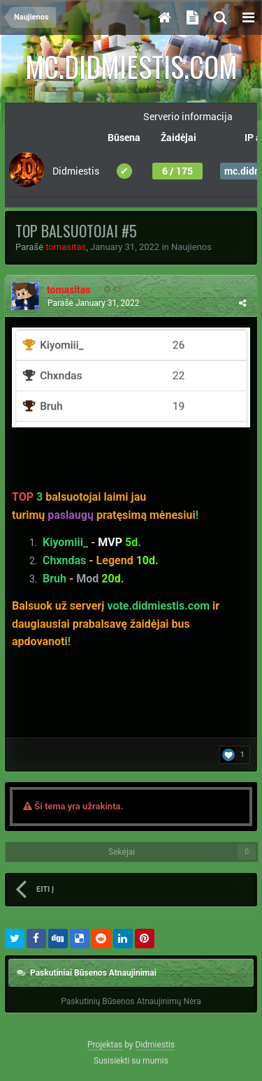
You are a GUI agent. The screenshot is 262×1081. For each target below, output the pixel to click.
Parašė (93, 303)
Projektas (104, 1045)
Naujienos (191, 247)
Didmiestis (155, 1045)
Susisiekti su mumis (131, 1061)
